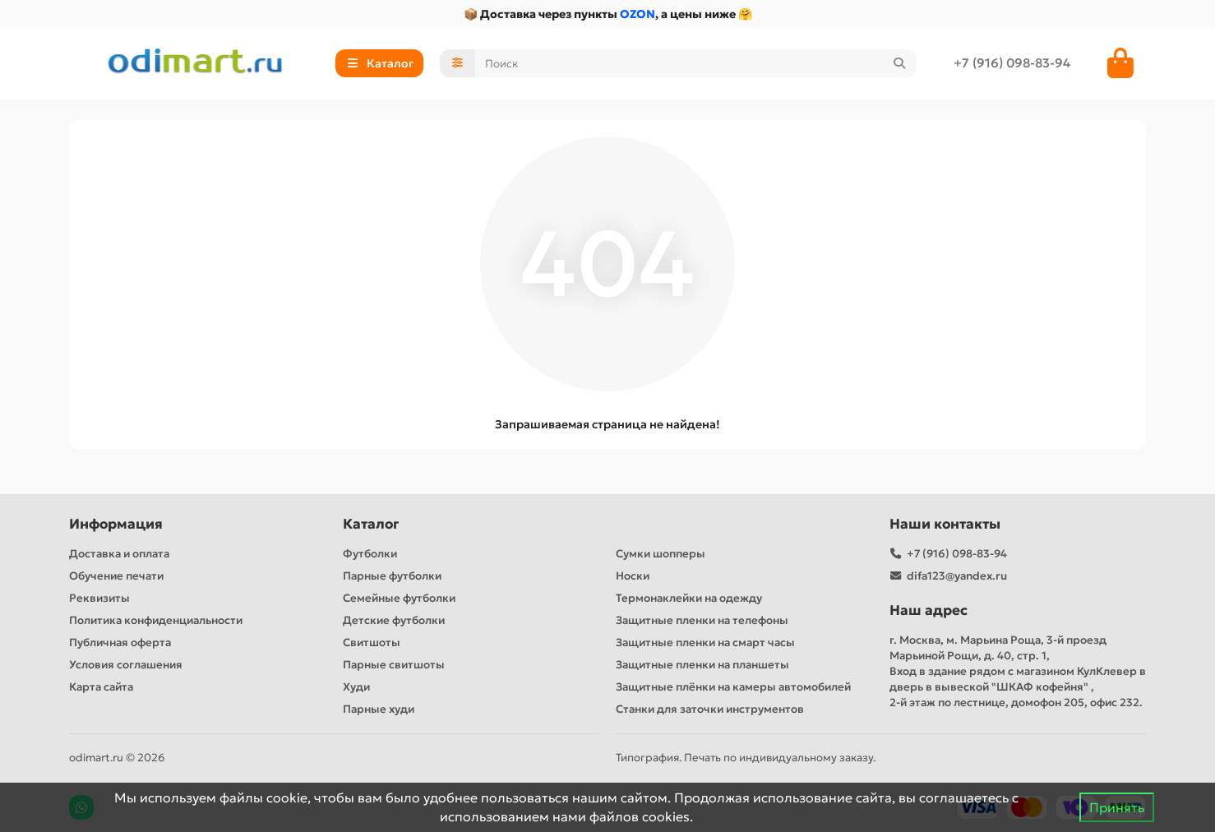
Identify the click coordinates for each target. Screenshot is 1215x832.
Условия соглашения (125, 665)
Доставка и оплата (119, 554)
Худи (356, 687)
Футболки (370, 554)
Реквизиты (99, 598)
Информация (116, 524)
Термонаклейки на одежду (689, 598)
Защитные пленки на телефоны (702, 620)
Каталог (371, 524)
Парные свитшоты (394, 665)
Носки (632, 576)
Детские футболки (394, 620)
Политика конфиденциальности (156, 620)
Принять (1116, 807)
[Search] (696, 63)
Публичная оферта (120, 642)
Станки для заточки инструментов (710, 709)
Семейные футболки (399, 598)
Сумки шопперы (660, 554)
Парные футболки (392, 576)
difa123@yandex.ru (957, 576)
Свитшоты (371, 642)
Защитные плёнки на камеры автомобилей (733, 687)
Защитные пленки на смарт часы (705, 642)
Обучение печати (116, 576)
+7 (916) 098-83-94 (1012, 63)
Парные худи (378, 709)
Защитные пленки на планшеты (702, 665)
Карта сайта (101, 687)
